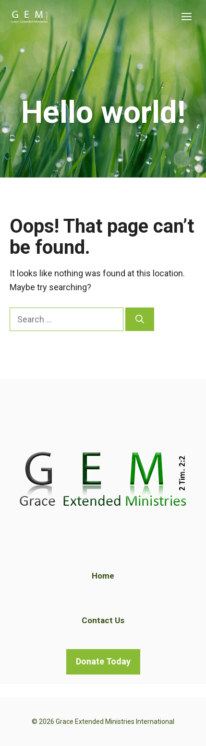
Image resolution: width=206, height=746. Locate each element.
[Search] (139, 319)
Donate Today (103, 661)
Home (103, 575)
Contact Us (103, 620)
